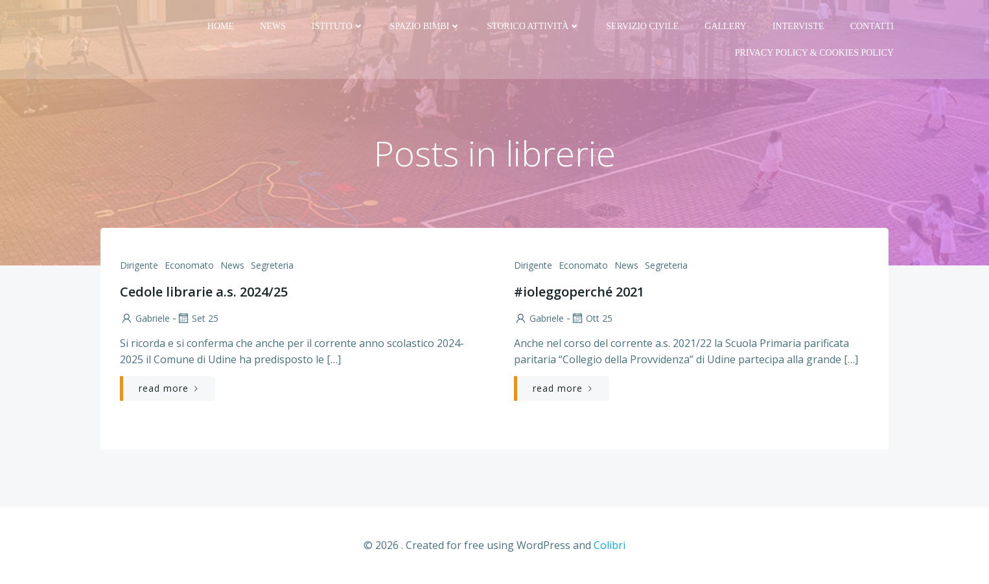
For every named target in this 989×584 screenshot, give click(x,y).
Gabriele (145, 318)
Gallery (725, 26)
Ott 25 (591, 318)
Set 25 (197, 318)
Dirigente (139, 265)
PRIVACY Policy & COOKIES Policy (814, 53)
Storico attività (533, 26)
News (273, 26)
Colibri (609, 545)
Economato (189, 265)
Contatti (872, 26)
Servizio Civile (642, 26)
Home (220, 26)
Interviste (798, 26)
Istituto (338, 26)
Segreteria (272, 265)
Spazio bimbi (425, 26)
